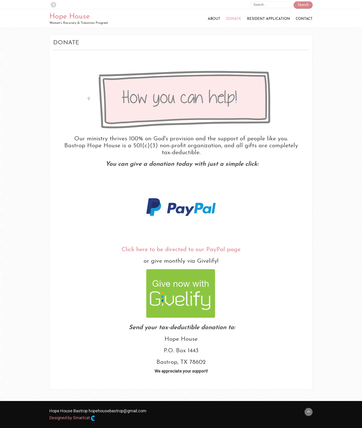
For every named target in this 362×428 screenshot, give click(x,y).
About (214, 19)
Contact (304, 19)
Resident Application (268, 19)
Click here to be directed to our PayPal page (181, 250)
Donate (233, 19)
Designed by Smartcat (72, 418)
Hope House (69, 16)
